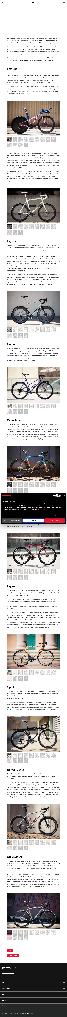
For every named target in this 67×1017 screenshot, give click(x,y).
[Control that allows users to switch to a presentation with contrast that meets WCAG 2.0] (31, 1013)
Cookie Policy (41, 509)
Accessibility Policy (21, 1013)
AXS (10, 950)
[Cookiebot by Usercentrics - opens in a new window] (54, 495)
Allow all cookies (55, 520)
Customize (33, 520)
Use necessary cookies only (12, 520)
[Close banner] (64, 495)
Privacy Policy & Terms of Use (9, 1013)
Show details (58, 515)
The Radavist (16, 439)
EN (3, 1005)
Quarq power (13, 955)
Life (33, 2)
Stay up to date (8, 975)
